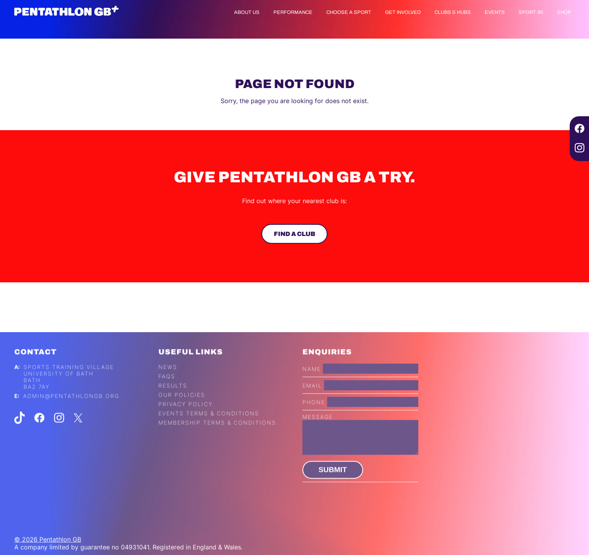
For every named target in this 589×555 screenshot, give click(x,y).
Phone (313, 412)
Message (317, 427)
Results (172, 395)
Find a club (293, 234)
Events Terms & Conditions (208, 423)
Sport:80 (531, 12)
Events (495, 12)
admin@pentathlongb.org (71, 406)
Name (311, 378)
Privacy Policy (185, 414)
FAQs (166, 386)
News (167, 377)
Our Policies (181, 405)
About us (247, 12)
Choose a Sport (348, 12)
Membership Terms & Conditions (217, 432)
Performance (292, 12)
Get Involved (403, 12)
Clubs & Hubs (453, 12)
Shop (564, 12)
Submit (333, 480)
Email (312, 395)
